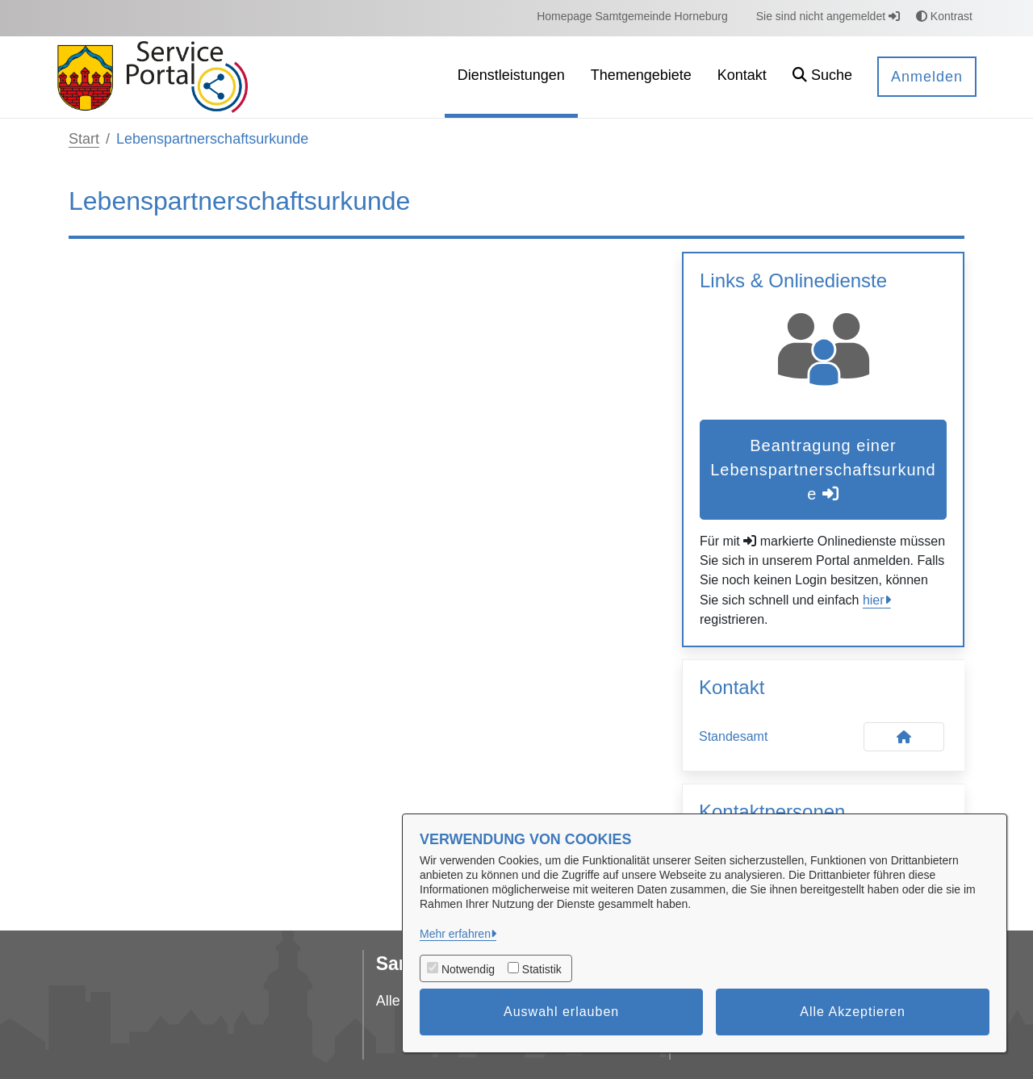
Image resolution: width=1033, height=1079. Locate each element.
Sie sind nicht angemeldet (828, 16)
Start (84, 139)
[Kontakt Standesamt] (904, 736)
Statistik (542, 969)
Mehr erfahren (455, 933)
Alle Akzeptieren (852, 1011)
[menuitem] (632, 16)
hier (874, 600)
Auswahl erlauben (561, 1011)
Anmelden (927, 77)
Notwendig (468, 969)
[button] (822, 77)
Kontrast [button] (944, 16)
